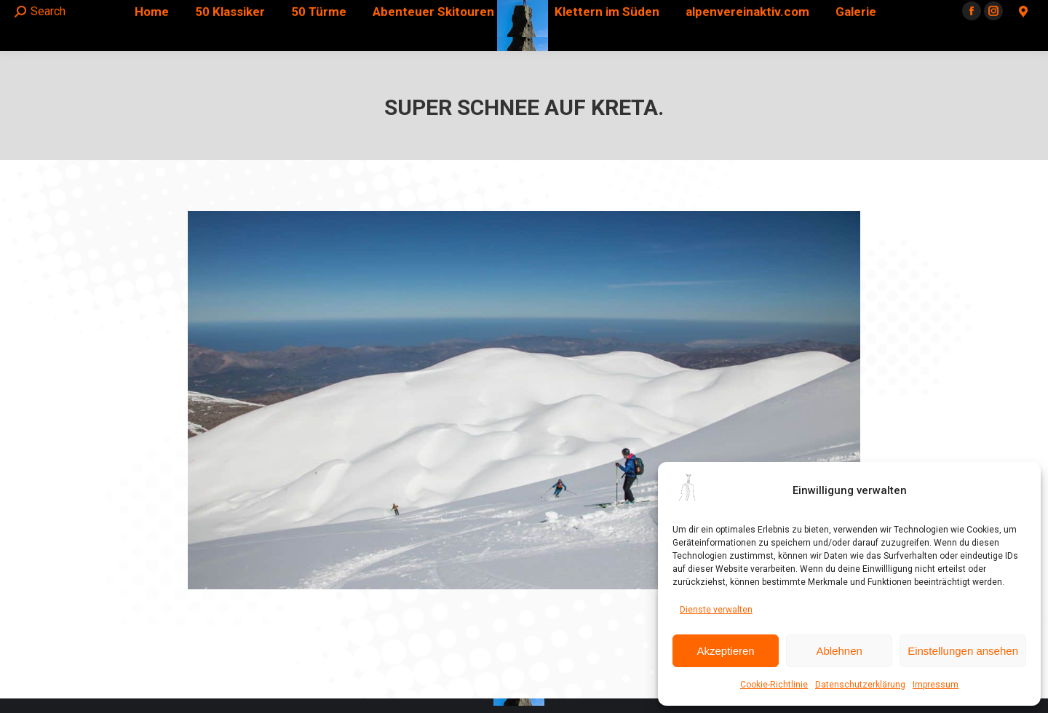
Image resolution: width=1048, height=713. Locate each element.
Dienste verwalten (716, 610)
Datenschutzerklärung (860, 685)
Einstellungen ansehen (963, 651)
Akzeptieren (725, 651)
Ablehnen (839, 651)
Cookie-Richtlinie (774, 685)
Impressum (935, 685)
